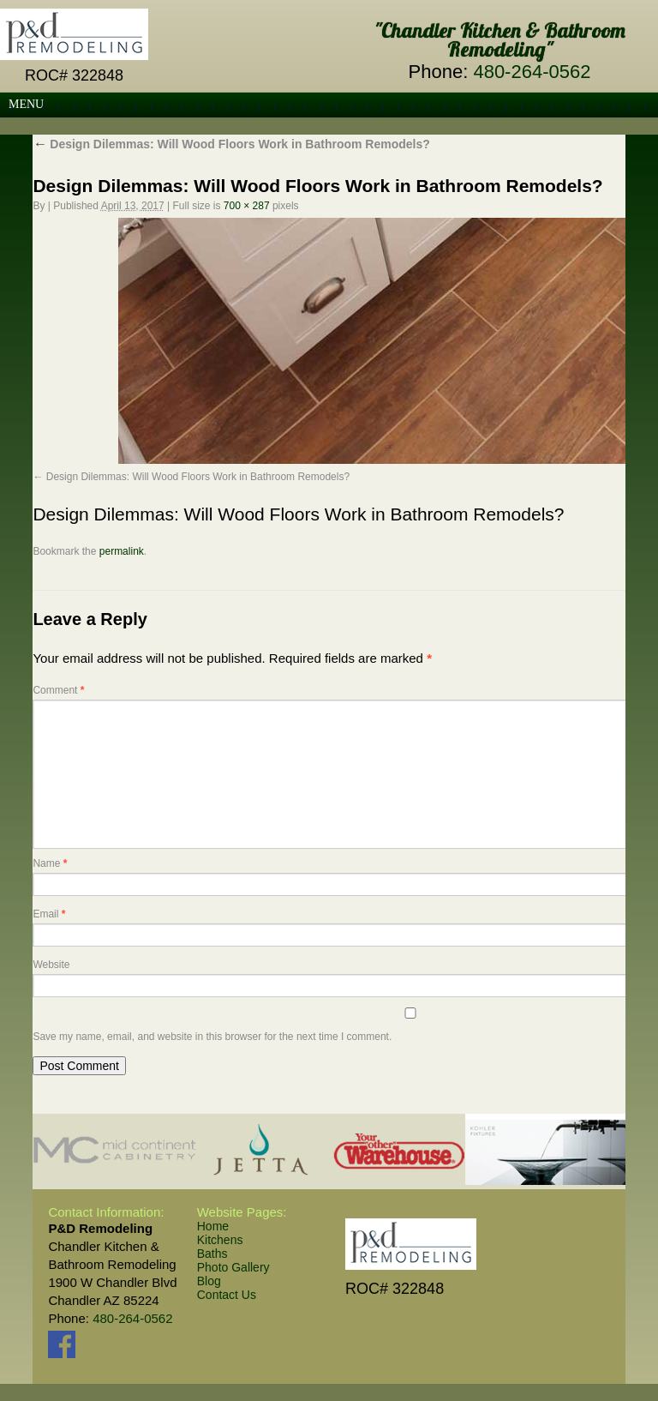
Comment (58, 690)
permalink (121, 551)
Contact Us (226, 1295)
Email (49, 914)
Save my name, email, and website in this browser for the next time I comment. (212, 1037)
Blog (209, 1281)
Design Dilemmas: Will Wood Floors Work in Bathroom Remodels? (231, 144)
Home (213, 1226)
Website (51, 965)
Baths (212, 1253)
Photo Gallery (233, 1267)
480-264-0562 (531, 71)
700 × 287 (247, 206)
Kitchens (220, 1240)
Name (50, 863)
